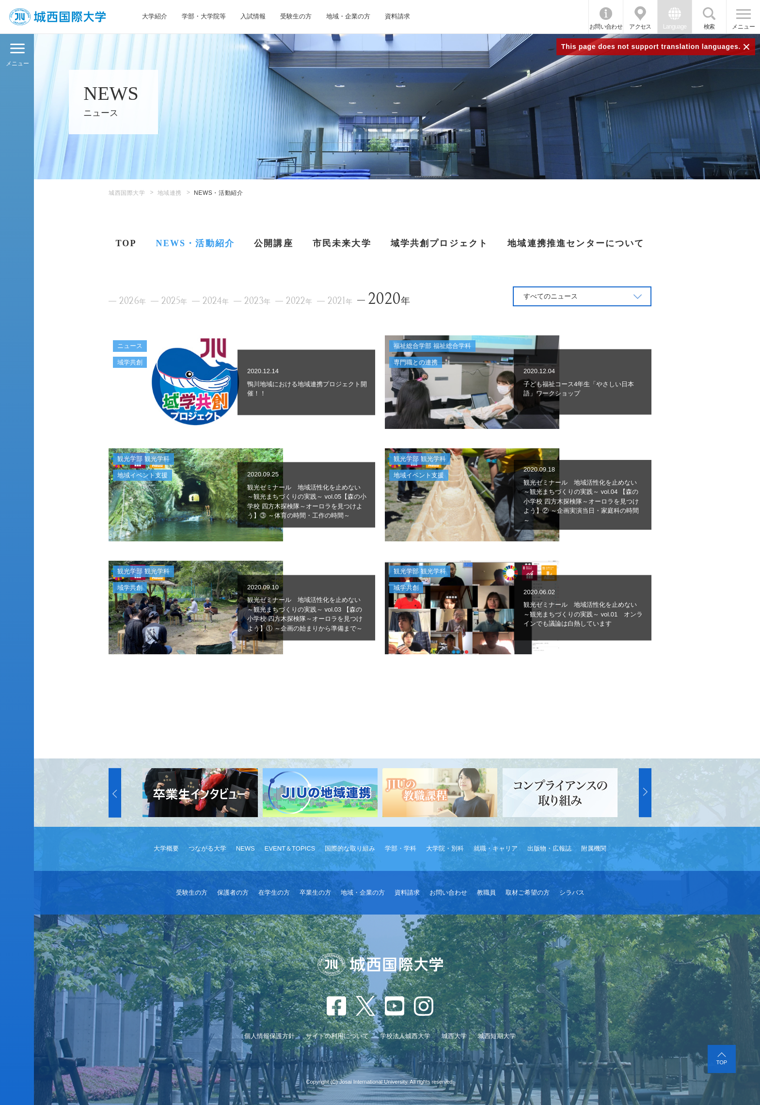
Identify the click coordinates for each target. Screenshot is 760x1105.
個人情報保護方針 (269, 1036)
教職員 (486, 892)
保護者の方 (233, 892)
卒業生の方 (315, 892)
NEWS (245, 848)
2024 (216, 301)
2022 (299, 301)
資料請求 (397, 16)
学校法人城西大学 (405, 1036)
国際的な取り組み (350, 848)
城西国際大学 (127, 192)
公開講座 (273, 243)
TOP (125, 243)
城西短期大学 (497, 1036)
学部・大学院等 (204, 16)
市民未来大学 (342, 243)
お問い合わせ (605, 26)
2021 (340, 301)
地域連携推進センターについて (575, 243)
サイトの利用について (337, 1036)
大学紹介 (154, 16)
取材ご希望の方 (528, 892)
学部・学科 (400, 848)
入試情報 (253, 16)
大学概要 (166, 848)
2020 (389, 298)
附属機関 (593, 848)
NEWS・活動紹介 (195, 243)
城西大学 (454, 1036)
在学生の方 (274, 892)
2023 (257, 301)
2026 (132, 301)
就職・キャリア (496, 848)
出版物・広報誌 (549, 848)
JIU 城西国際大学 (57, 16)
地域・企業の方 (348, 16)
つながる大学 (207, 848)
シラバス (572, 892)
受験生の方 (296, 16)
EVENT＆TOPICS (290, 848)
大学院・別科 (445, 848)
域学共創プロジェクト (440, 243)
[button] (115, 793)
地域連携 (170, 192)
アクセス (640, 26)
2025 (174, 301)
